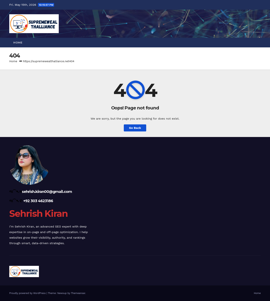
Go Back (135, 128)
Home (17, 42)
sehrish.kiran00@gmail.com (47, 191)
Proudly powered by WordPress (28, 293)
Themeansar (78, 293)
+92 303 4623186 (38, 201)
